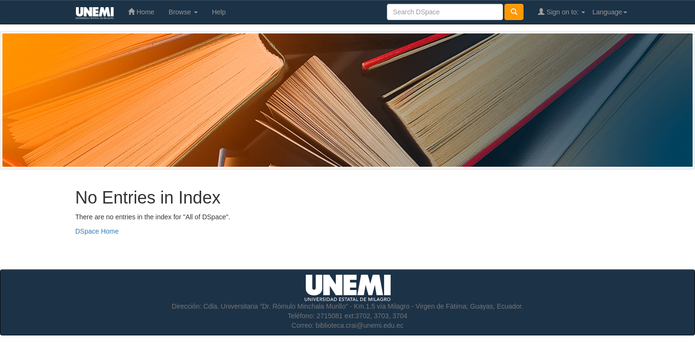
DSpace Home (97, 231)
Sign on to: (561, 12)
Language (609, 12)
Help (219, 12)
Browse (183, 12)
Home (141, 12)
